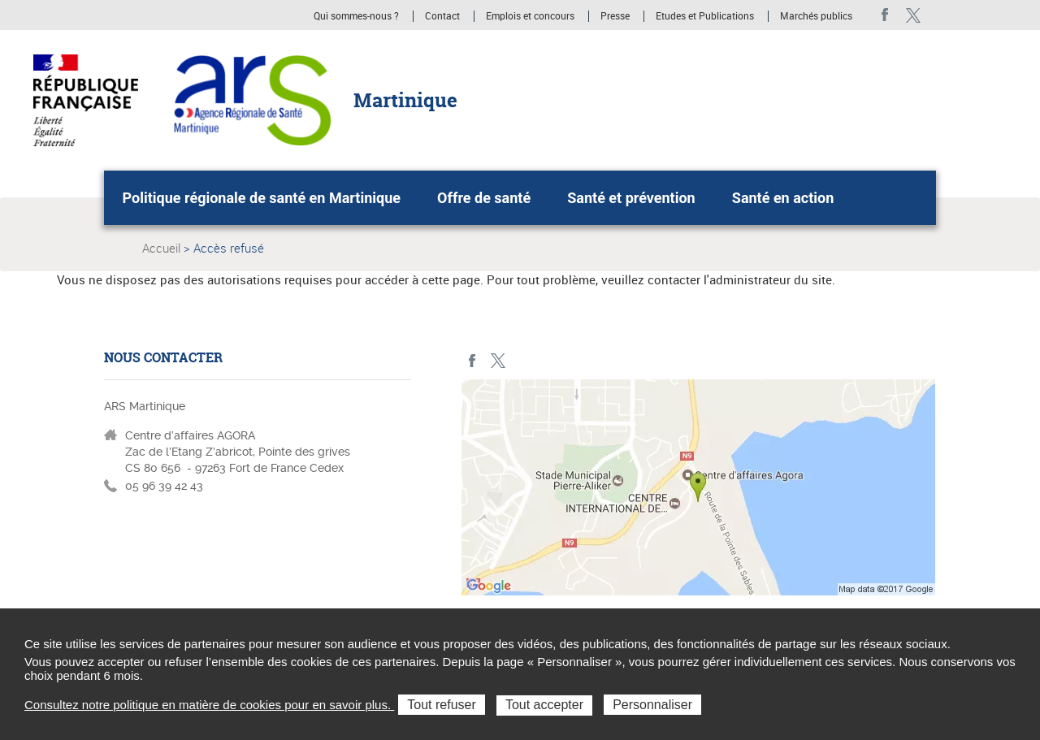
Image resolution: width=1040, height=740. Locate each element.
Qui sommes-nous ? (356, 16)
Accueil (161, 248)
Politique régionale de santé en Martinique (262, 197)
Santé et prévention (631, 197)
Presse (615, 16)
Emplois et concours (530, 16)
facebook (885, 15)
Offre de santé (484, 197)
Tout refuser (441, 705)
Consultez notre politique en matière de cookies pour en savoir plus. (209, 705)
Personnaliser (652, 705)
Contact (442, 16)
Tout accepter (544, 705)
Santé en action (783, 197)
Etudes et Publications (705, 16)
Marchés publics (816, 16)
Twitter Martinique (913, 15)
